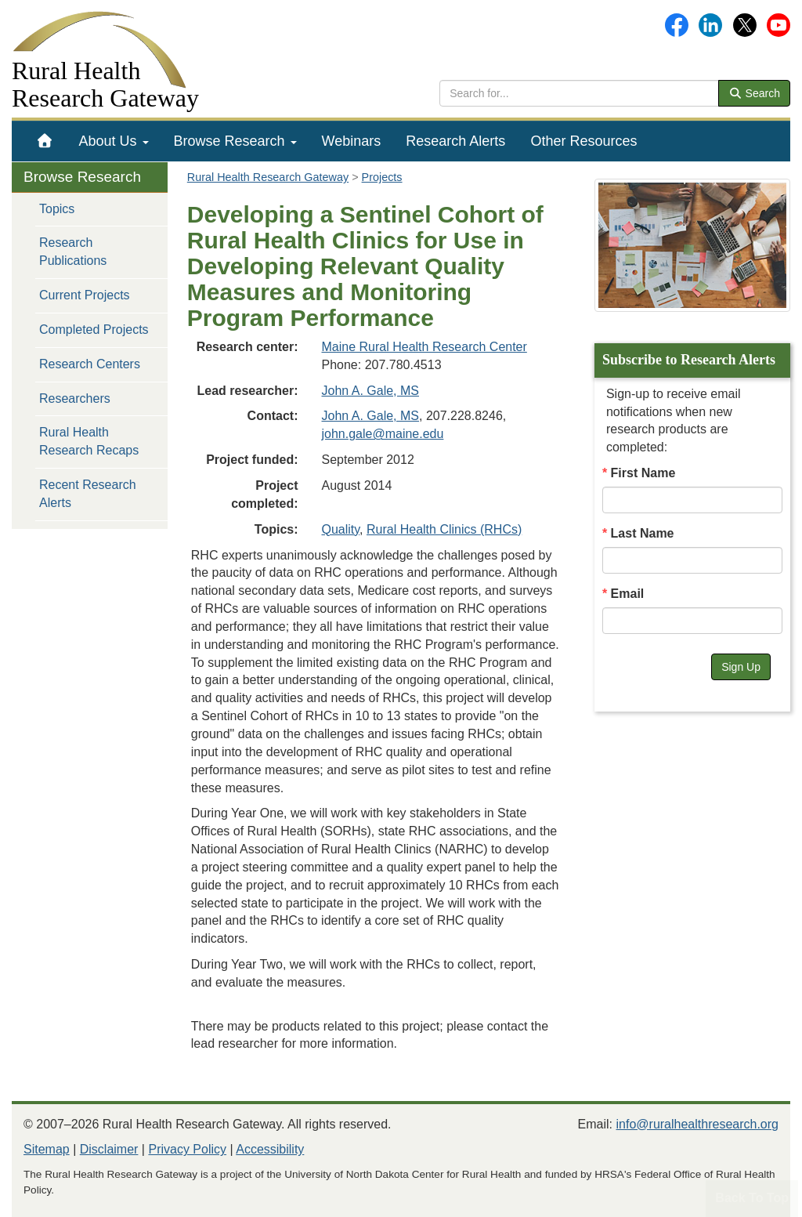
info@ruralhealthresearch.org (697, 1124)
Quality (341, 529)
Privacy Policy (187, 1149)
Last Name (642, 533)
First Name (643, 473)
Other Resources (583, 141)
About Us (114, 141)
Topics (56, 209)
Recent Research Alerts (87, 493)
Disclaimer (109, 1149)
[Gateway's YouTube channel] (778, 24)
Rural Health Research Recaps (89, 441)
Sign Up (740, 667)
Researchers (74, 398)
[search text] (579, 93)
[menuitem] (45, 141)
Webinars (351, 141)
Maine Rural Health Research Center (424, 346)
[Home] (45, 141)
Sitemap (46, 1149)
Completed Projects (94, 329)
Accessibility (270, 1149)
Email (628, 593)
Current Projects (84, 295)
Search (754, 93)
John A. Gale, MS (371, 390)
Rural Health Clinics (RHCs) (444, 529)
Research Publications (73, 251)
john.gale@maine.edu (383, 433)
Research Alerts (455, 141)
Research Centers (89, 364)
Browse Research (235, 141)
